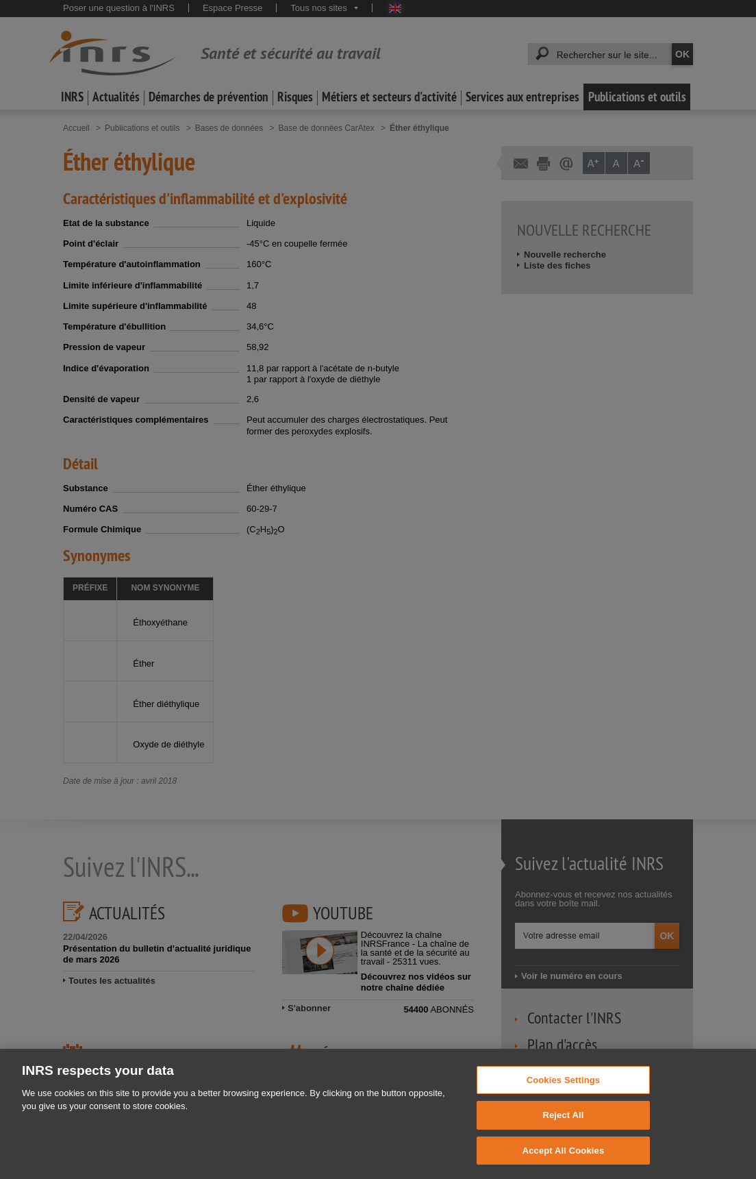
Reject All (562, 1132)
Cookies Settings (564, 1097)
